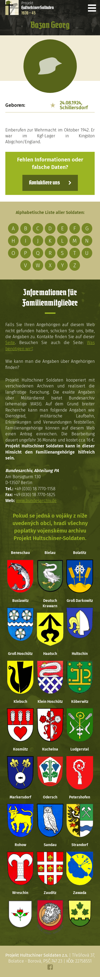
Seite (10, 342)
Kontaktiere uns (44, 183)
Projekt (37, 8)
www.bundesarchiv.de (36, 500)
